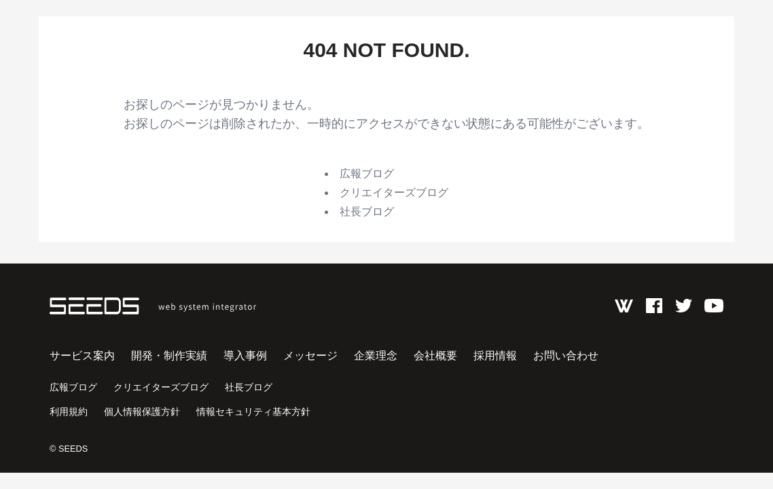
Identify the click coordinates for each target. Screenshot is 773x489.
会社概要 (435, 355)
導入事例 (245, 355)
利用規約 (69, 411)
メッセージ (310, 355)
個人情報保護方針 (142, 411)
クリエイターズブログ (394, 192)
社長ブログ (367, 211)
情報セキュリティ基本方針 (253, 411)
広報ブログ (367, 173)
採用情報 (495, 355)
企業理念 (375, 355)
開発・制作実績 (169, 355)
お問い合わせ (565, 355)
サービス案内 (82, 355)
